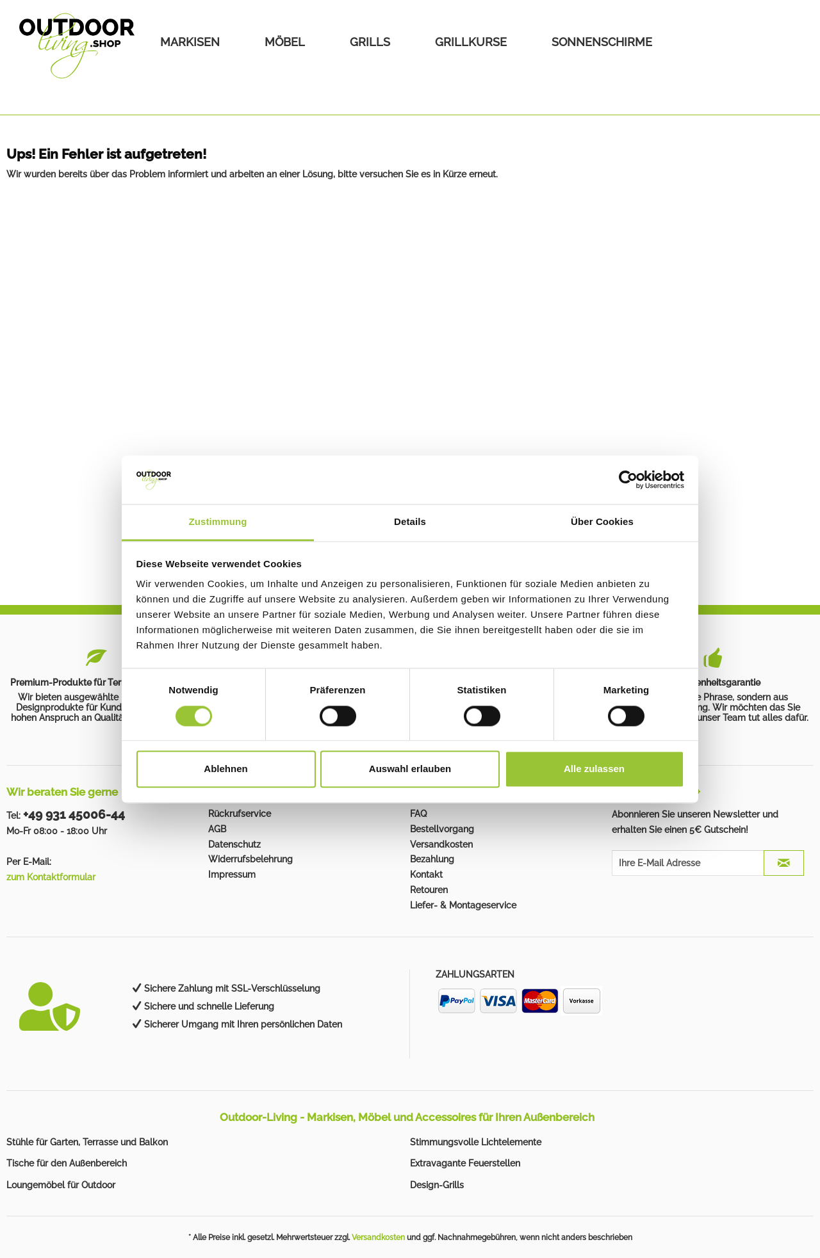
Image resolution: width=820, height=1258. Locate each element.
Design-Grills (437, 1185)
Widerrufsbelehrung (250, 859)
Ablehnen (225, 769)
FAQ (418, 814)
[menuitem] (190, 42)
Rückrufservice (239, 814)
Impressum (232, 874)
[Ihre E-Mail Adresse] (688, 863)
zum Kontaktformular (50, 877)
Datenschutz (234, 844)
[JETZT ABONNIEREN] (784, 863)
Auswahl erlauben (410, 769)
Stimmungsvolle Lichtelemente (475, 1142)
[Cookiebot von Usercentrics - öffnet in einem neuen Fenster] (628, 479)
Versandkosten (441, 844)
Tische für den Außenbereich (66, 1163)
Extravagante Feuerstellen (465, 1163)
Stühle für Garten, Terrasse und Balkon (87, 1142)
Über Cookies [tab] (602, 522)
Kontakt (426, 874)
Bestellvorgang (442, 829)
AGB (217, 829)
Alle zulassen (594, 769)
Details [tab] (410, 522)
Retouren (429, 890)
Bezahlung (432, 859)
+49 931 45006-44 (74, 814)
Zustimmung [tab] (218, 522)
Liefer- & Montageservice (463, 905)
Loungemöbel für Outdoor (60, 1185)
